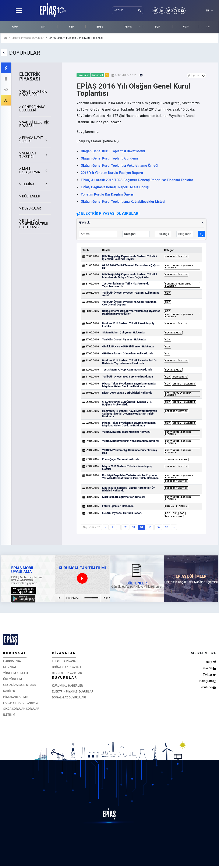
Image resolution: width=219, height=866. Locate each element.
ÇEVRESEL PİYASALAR (67, 673)
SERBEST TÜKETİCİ (27, 155)
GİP (43, 26)
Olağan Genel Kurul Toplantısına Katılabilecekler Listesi (123, 202)
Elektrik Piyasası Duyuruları (28, 37)
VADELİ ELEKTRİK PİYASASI (34, 124)
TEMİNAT (29, 184)
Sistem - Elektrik (184, 384)
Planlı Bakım (173, 333)
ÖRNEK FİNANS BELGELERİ (32, 108)
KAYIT (31, 139)
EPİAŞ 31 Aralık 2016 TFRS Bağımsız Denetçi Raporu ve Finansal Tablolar (137, 180)
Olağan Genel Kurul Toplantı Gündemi (109, 158)
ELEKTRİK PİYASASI (65, 661)
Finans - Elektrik (176, 506)
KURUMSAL (15, 653)
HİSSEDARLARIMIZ (15, 696)
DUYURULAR (31, 208)
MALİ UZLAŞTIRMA (29, 170)
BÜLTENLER (31, 196)
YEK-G (128, 26)
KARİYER (9, 691)
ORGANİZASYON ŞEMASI (19, 685)
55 (149, 527)
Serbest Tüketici (176, 256)
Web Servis (180, 377)
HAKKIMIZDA (12, 661)
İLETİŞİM (9, 714)
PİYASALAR (64, 653)
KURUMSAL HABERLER (67, 685)
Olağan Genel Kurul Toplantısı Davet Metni (113, 151)
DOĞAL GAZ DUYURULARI (69, 697)
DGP (167, 347)
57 (166, 527)
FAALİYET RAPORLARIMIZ (20, 702)
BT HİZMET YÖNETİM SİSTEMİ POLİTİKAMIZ (33, 223)
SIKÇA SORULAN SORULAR (21, 708)
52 (125, 527)
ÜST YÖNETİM (12, 679)
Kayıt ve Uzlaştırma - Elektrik (179, 266)
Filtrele (141, 222)
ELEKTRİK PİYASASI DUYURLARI (73, 691)
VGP (185, 26)
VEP (71, 26)
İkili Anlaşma (174, 516)
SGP (157, 26)
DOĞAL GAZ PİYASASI (66, 667)
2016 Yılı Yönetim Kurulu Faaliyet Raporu (112, 173)
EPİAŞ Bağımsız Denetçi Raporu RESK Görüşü (115, 187)
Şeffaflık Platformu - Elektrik (179, 285)
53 (133, 527)
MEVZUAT (9, 667)
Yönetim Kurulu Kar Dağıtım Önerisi (107, 194)
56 (158, 527)
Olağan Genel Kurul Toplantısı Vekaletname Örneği (119, 166)
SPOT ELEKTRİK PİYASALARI (33, 93)
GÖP (15, 26)
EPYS (99, 26)
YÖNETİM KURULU (15, 673)
